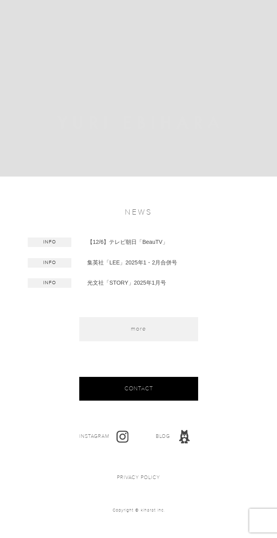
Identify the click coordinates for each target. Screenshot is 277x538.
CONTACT (138, 388)
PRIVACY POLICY (138, 477)
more (138, 328)
